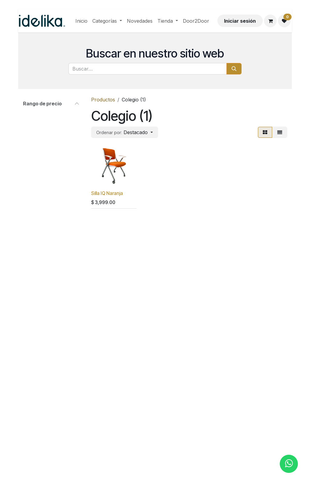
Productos (103, 100)
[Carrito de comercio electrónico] (270, 21)
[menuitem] (81, 21)
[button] (124, 132)
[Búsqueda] (234, 68)
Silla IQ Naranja (107, 193)
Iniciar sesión (240, 21)
